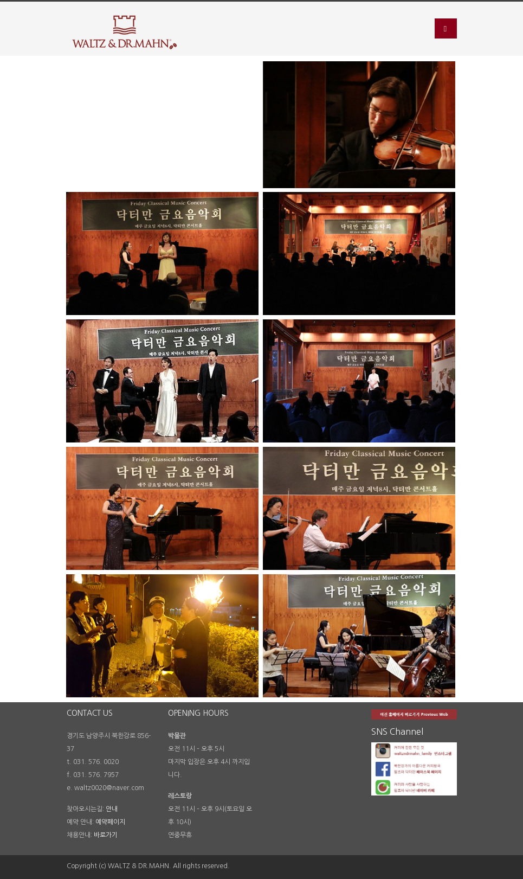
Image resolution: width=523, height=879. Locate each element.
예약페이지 (110, 822)
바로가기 (106, 835)
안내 (112, 809)
